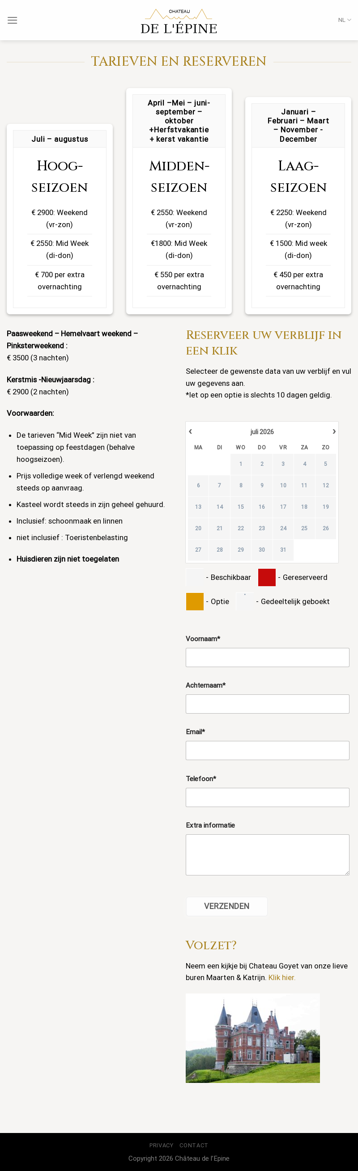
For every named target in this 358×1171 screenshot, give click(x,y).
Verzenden (227, 906)
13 (198, 507)
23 (262, 528)
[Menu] (12, 20)
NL (344, 20)
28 (220, 550)
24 (283, 528)
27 (198, 550)
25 (304, 528)
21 (220, 528)
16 (262, 507)
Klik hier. (282, 977)
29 (241, 550)
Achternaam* (206, 685)
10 (283, 485)
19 (326, 507)
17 (283, 507)
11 (304, 485)
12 (326, 485)
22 (241, 528)
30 (262, 550)
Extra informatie (210, 825)
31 (283, 550)
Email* (195, 732)
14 (220, 507)
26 (326, 528)
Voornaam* (203, 639)
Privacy (161, 1145)
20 (198, 528)
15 (241, 507)
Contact (194, 1145)
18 (304, 507)
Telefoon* (201, 779)
